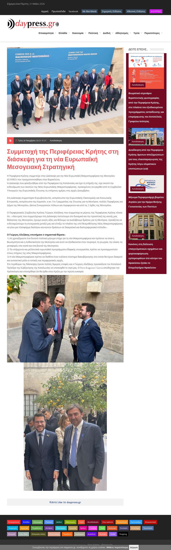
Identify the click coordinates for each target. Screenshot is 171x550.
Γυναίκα (93, 528)
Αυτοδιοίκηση (56, 140)
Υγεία (136, 34)
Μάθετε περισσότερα (117, 547)
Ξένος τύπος (54, 534)
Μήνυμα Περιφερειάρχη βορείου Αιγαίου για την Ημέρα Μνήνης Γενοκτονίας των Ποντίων (146, 201)
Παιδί (102, 528)
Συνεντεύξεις (136, 522)
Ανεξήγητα (79, 534)
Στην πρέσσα (107, 522)
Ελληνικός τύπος (38, 534)
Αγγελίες (102, 534)
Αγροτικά (24, 528)
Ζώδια (112, 534)
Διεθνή (107, 34)
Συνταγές (124, 528)
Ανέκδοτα (92, 534)
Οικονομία (77, 34)
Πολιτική (93, 34)
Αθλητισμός (121, 34)
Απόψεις (49, 528)
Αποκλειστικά (150, 522)
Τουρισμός (12, 528)
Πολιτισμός (61, 528)
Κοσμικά (11, 534)
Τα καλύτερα (122, 522)
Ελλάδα (63, 34)
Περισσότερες (152, 34)
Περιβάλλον (37, 528)
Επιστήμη (135, 528)
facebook (73, 11)
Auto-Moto (23, 534)
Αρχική (44, 11)
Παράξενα (67, 534)
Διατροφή (112, 528)
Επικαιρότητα (46, 34)
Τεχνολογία (147, 528)
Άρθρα (83, 528)
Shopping (123, 534)
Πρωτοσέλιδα (58, 11)
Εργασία (72, 528)
